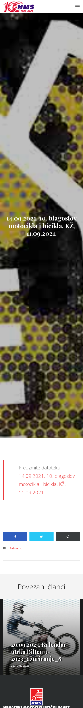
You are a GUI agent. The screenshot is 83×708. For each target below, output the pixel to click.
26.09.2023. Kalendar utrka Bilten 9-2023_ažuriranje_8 (38, 651)
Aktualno (16, 548)
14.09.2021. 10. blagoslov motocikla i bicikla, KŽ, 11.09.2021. (47, 484)
